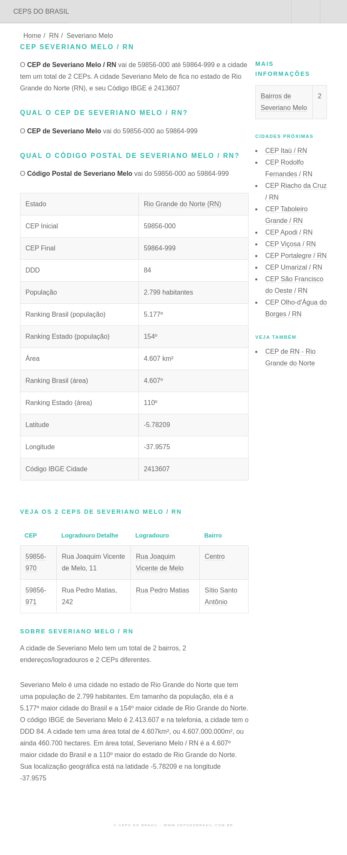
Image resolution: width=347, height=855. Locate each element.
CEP (286, 150)
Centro (215, 556)
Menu (333, 11)
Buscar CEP (305, 11)
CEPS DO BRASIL (41, 11)
